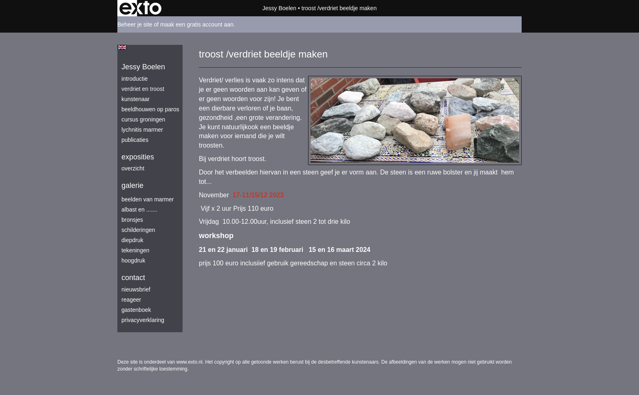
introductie (134, 78)
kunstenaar (135, 99)
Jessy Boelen (279, 8)
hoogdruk (133, 260)
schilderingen (138, 230)
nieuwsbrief (135, 289)
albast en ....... (139, 209)
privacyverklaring (142, 320)
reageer (131, 299)
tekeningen (135, 250)
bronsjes (132, 219)
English (122, 47)
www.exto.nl (189, 362)
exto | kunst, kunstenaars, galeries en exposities (140, 8)
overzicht (132, 168)
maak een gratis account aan (197, 24)
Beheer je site (134, 24)
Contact (133, 278)
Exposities (137, 157)
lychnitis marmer (142, 129)
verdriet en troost (142, 89)
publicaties (134, 140)
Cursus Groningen (143, 119)
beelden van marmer (147, 199)
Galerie (132, 185)
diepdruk (132, 240)
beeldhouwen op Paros (150, 109)
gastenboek (136, 310)
